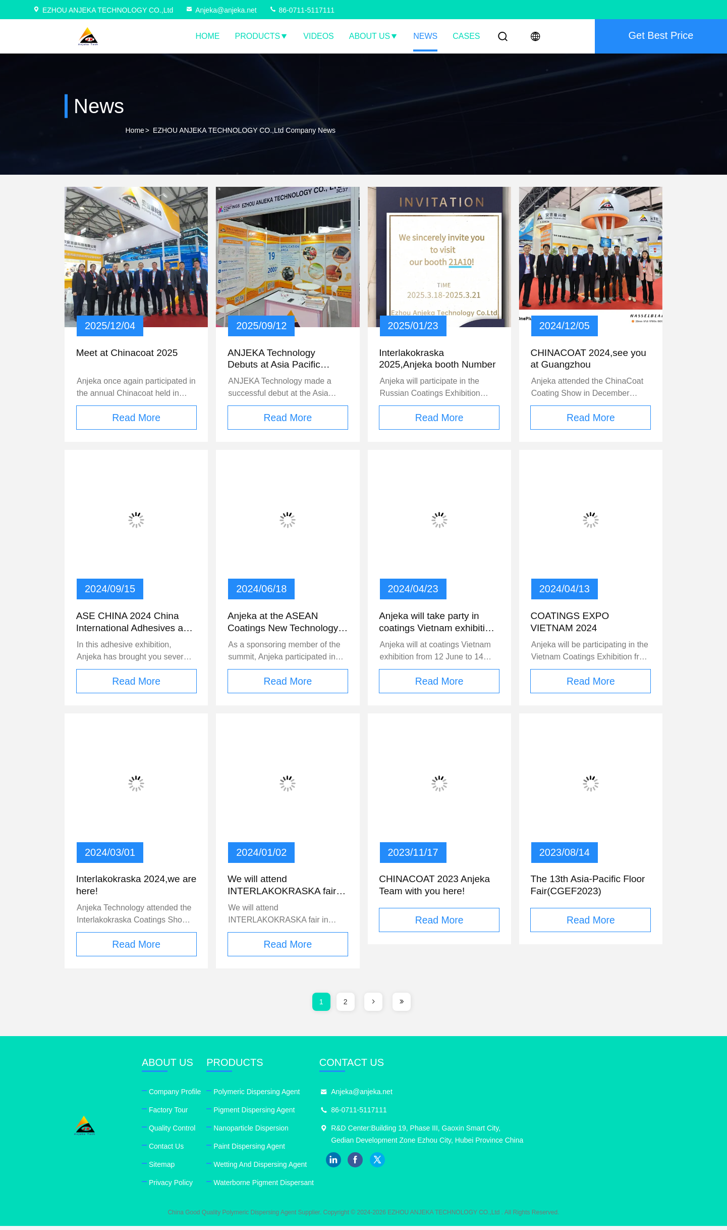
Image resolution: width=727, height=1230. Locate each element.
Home (208, 36)
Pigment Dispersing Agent (390, 1114)
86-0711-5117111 (301, 10)
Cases (466, 36)
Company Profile (243, 1096)
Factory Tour (236, 1114)
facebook (561, 1176)
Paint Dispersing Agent (386, 1150)
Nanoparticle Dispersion (387, 1132)
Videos (318, 36)
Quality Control (240, 1132)
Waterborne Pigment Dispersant (400, 1187)
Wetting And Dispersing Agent (396, 1168)
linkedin (538, 1176)
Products (262, 36)
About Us (374, 36)
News (425, 36)
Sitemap (230, 1168)
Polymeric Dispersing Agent (393, 1096)
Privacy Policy (239, 1187)
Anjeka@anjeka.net (221, 10)
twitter (583, 1176)
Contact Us (234, 1150)
